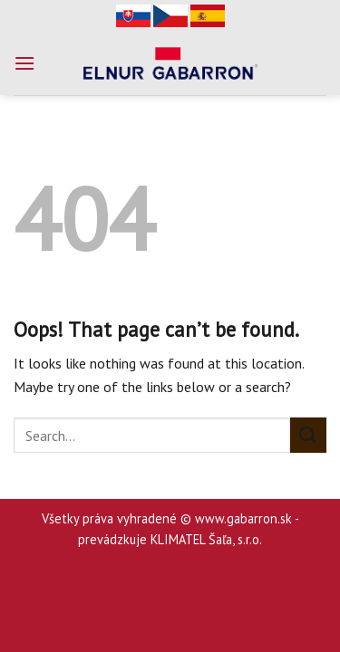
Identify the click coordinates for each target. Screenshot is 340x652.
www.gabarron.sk (243, 518)
